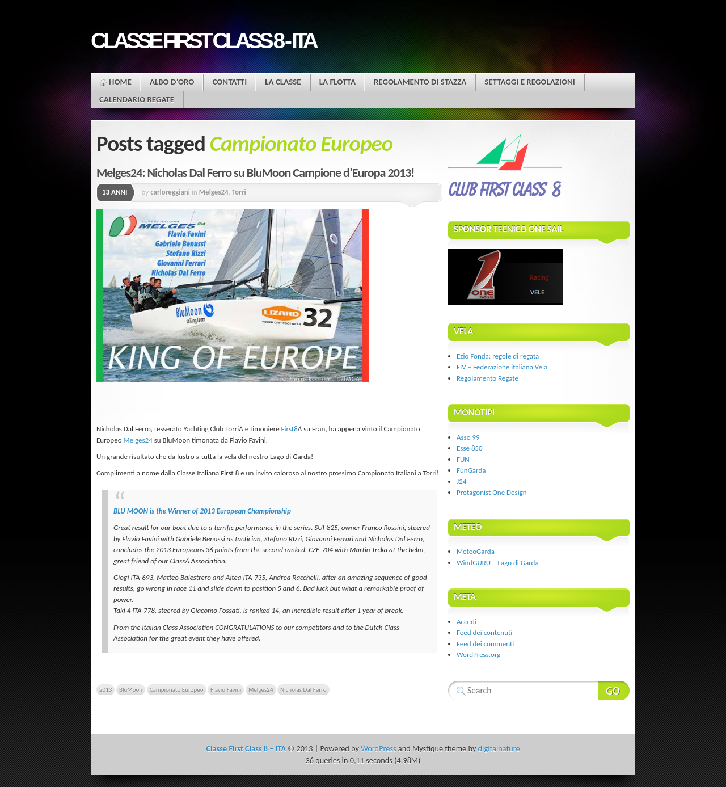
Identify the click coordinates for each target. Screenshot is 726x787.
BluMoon (130, 689)
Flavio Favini (225, 689)
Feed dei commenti (485, 643)
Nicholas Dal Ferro (303, 689)
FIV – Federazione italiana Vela (502, 367)
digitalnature (499, 748)
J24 (461, 481)
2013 (105, 689)
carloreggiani (170, 192)
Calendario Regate (136, 99)
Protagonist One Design (492, 492)
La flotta (337, 82)
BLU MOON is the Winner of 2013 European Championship (202, 511)
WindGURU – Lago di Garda (498, 562)
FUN (463, 459)
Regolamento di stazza (420, 82)
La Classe (283, 82)
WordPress (378, 748)
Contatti (229, 82)
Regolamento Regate (487, 378)
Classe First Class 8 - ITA (203, 40)
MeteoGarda (476, 551)
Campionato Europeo (177, 689)
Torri (239, 192)
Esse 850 (470, 448)
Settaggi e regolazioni (529, 82)
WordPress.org (478, 654)
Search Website (614, 690)
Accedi (466, 621)
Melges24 (214, 192)
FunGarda (471, 470)
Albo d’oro (172, 82)
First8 (289, 428)
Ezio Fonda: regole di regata (498, 356)
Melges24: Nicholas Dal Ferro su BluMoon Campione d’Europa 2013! (255, 172)
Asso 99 (468, 437)
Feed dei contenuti (484, 632)
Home (120, 82)
